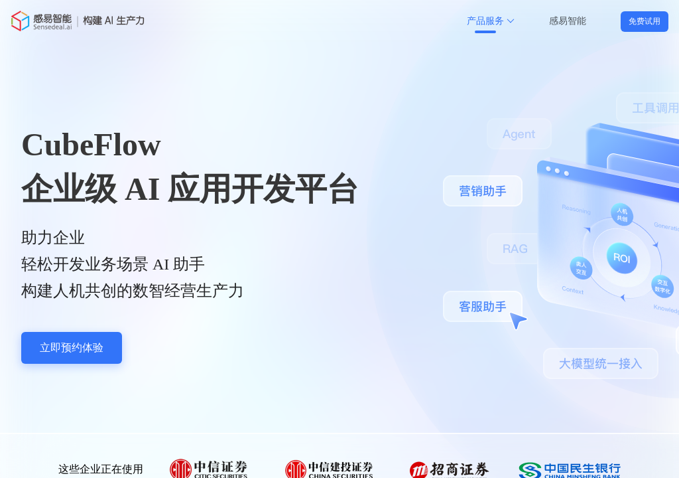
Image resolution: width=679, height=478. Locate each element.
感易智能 (567, 21)
